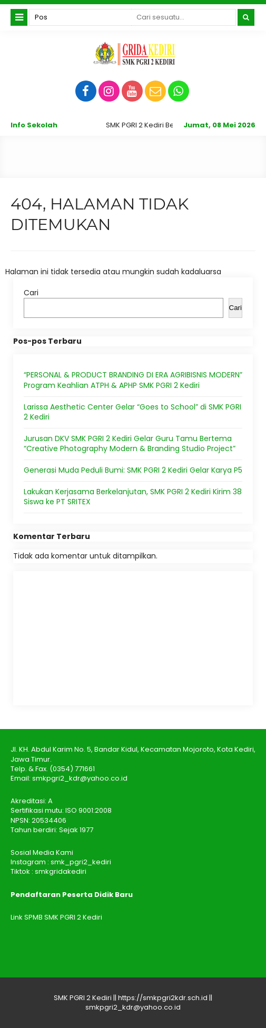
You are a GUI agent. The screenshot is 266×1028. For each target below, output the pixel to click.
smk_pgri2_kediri (81, 862)
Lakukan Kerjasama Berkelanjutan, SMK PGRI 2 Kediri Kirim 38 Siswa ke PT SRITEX (133, 496)
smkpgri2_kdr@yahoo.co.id (79, 778)
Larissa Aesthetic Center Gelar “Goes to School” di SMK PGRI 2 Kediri (132, 412)
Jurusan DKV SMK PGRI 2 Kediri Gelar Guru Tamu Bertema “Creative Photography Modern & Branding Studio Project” (129, 443)
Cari (31, 292)
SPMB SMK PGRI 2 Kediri (63, 917)
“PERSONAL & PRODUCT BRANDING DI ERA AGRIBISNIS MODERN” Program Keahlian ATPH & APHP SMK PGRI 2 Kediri (133, 380)
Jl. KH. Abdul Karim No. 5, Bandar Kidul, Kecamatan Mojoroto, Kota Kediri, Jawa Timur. (133, 754)
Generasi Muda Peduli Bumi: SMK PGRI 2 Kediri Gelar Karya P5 (133, 470)
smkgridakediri (60, 871)
